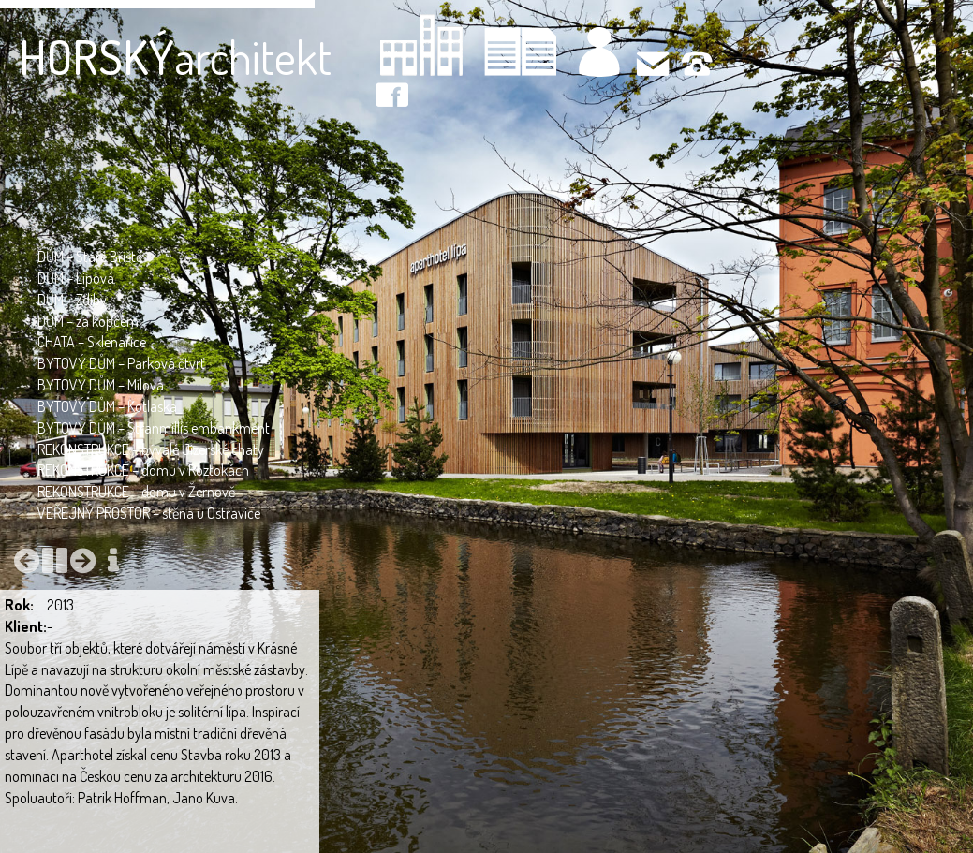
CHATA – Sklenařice (91, 341)
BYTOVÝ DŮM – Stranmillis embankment (153, 428)
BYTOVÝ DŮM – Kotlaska (107, 406)
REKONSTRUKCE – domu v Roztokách (143, 470)
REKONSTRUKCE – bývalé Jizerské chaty (150, 449)
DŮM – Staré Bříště (89, 256)
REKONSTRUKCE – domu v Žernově (136, 491)
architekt (175, 56)
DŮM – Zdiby (72, 299)
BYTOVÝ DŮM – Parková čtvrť (121, 363)
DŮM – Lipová (75, 278)
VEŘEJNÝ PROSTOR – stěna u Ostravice (148, 513)
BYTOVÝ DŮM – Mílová (100, 384)
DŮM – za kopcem (88, 321)
